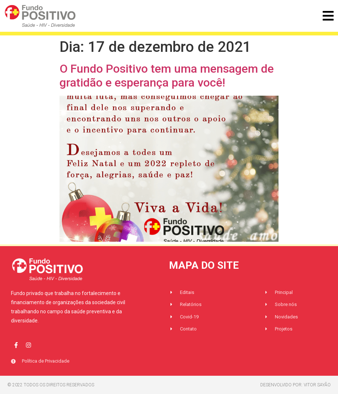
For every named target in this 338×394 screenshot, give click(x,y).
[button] (328, 15)
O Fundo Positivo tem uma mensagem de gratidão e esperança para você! (166, 75)
